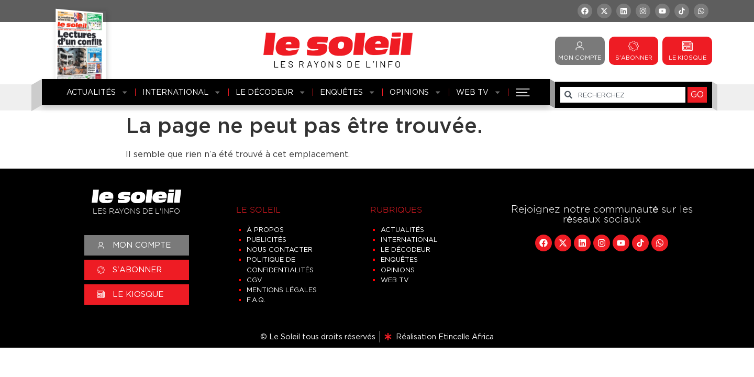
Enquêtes (347, 92)
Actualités (97, 92)
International (181, 92)
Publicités (266, 239)
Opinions (415, 92)
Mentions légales (282, 290)
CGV (254, 280)
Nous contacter (280, 249)
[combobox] (622, 95)
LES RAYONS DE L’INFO (337, 64)
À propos (265, 230)
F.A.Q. (256, 300)
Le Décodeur (271, 92)
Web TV (478, 92)
